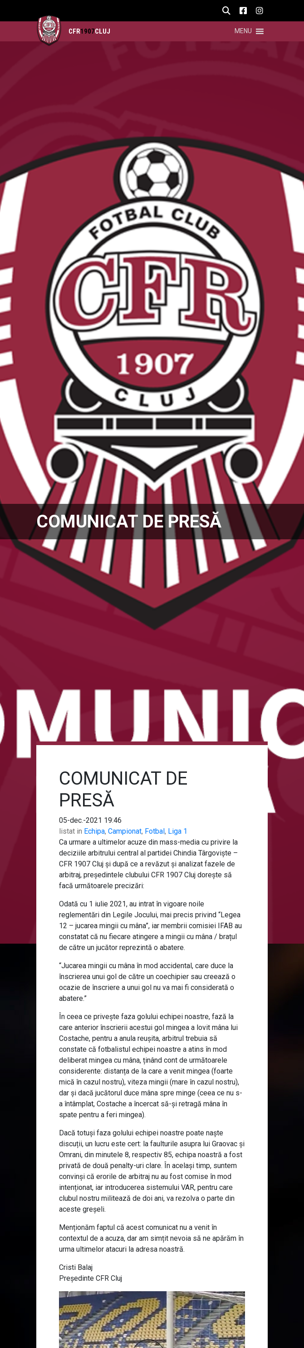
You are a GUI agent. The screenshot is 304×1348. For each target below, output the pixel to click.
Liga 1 (177, 831)
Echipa (94, 831)
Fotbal (155, 831)
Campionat (125, 831)
